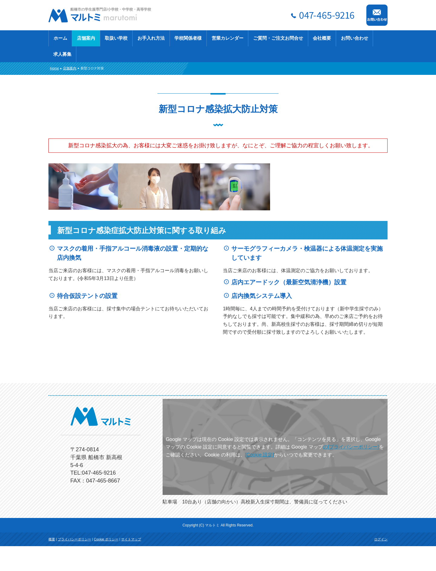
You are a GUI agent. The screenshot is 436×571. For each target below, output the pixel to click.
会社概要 (322, 38)
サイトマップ (131, 564)
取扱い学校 (116, 38)
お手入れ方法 (151, 38)
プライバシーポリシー (74, 564)
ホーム (60, 38)
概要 (51, 564)
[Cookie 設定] (259, 479)
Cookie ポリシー (106, 564)
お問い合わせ (354, 38)
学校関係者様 (188, 38)
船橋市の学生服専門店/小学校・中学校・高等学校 (110, 9)
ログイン (381, 564)
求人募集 (62, 54)
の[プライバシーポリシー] (351, 471)
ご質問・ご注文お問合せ (278, 38)
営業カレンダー (227, 38)
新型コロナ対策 (92, 68)
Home (54, 68)
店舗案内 (86, 38)
